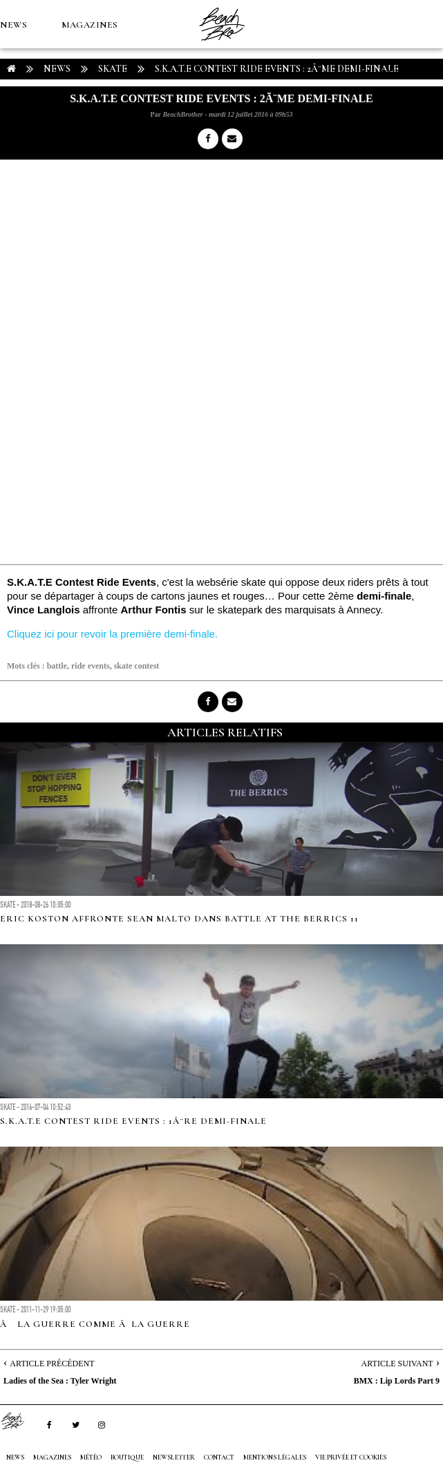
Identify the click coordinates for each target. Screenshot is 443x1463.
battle (57, 666)
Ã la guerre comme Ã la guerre (95, 1324)
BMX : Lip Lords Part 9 (397, 1381)
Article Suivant (397, 1363)
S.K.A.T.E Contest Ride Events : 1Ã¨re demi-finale (133, 1121)
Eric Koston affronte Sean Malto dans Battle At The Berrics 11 (179, 918)
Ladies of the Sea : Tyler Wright (60, 1381)
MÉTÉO (396, 73)
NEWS (13, 24)
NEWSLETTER (174, 1457)
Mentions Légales (274, 1457)
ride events (90, 666)
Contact (219, 1457)
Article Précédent (52, 1363)
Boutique (25, 121)
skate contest (137, 666)
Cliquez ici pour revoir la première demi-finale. (112, 634)
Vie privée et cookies (350, 1457)
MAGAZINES (90, 24)
